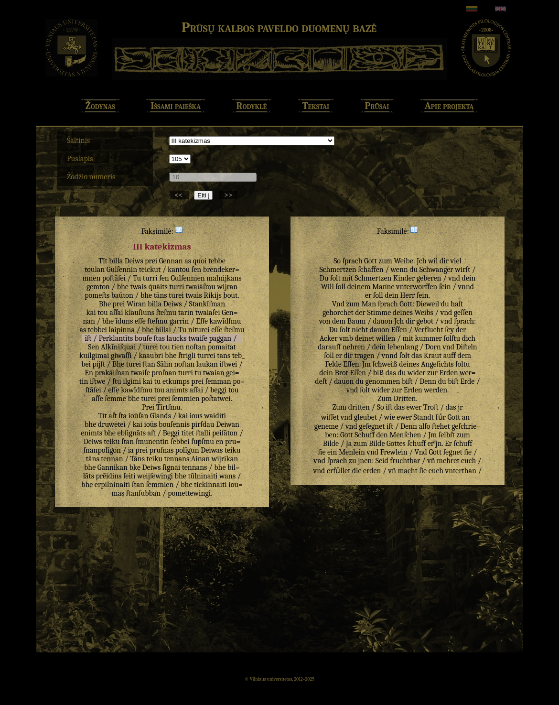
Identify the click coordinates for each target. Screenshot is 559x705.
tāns (160, 295)
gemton (98, 286)
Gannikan (112, 467)
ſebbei (180, 441)
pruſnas (162, 450)
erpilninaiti (112, 484)
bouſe (143, 338)
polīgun (187, 450)
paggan (220, 338)
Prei (148, 407)
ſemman (218, 381)
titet (188, 433)
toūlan (95, 269)
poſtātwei (215, 398)
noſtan (196, 347)
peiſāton (224, 433)
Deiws (134, 261)
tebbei (97, 329)
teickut (150, 269)
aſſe (97, 398)
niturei (199, 329)
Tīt (103, 261)
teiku (233, 450)
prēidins (108, 476)
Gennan (171, 261)
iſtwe (97, 381)
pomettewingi (189, 493)
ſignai (171, 467)
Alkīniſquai (118, 347)
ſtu (116, 381)
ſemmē (115, 398)
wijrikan (225, 459)
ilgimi (132, 381)
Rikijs (212, 295)
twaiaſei (207, 312)
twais (138, 286)
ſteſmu (166, 312)
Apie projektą (449, 105)
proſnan (163, 373)
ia (131, 450)
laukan (207, 364)
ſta (122, 416)
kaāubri (151, 355)
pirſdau (202, 424)
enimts (91, 433)
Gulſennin (122, 269)
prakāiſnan (112, 373)
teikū (112, 441)
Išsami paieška (175, 105)
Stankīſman (207, 304)
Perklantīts (115, 338)
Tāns (137, 459)
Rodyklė (251, 105)
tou (102, 312)
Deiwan (227, 424)
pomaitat (222, 347)
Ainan (200, 459)
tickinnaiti (210, 484)
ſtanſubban (143, 493)
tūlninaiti (202, 476)
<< (179, 195)
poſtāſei (114, 278)
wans (227, 476)
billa (116, 261)
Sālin (164, 364)
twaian (214, 373)
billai (163, 329)
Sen (93, 347)
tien (178, 347)
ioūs (150, 424)
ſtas (159, 338)
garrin (179, 321)
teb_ (238, 355)
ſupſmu (202, 441)
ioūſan (139, 416)
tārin (186, 312)
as (187, 261)
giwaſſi (121, 355)
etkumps (176, 381)
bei (86, 364)
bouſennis (174, 424)
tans (223, 355)
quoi (200, 261)
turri (150, 278)
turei (176, 295)
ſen (196, 269)
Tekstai (315, 105)
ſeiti (129, 476)
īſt (88, 338)
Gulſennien (188, 278)
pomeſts (97, 295)
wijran (227, 286)
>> (228, 195)
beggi (218, 390)
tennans (177, 459)
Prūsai (377, 105)
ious (196, 416)
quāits (158, 286)
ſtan (149, 364)
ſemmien (186, 398)
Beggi (171, 433)
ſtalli (203, 433)
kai (91, 312)
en (220, 441)
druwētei (112, 424)
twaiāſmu (200, 286)
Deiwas (212, 450)
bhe (123, 286)
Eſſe (202, 321)
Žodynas (100, 105)
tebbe (217, 261)
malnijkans (223, 278)
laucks (177, 338)
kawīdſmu (225, 321)
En (89, 373)
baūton (122, 295)
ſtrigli (186, 355)
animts (177, 390)
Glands (160, 416)
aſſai (116, 312)
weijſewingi (155, 476)
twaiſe (197, 338)
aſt (112, 416)
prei (151, 261)
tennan (112, 459)
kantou (179, 269)
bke (135, 467)
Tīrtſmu (168, 407)
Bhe (105, 304)
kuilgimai (94, 355)
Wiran (136, 304)
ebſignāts (131, 433)
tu (197, 373)
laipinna (122, 329)
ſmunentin (152, 441)
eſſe (140, 321)
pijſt (99, 364)
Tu (137, 278)
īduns (124, 321)
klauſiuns (139, 312)
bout (230, 295)
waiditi (215, 416)
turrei (206, 355)
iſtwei (228, 364)
